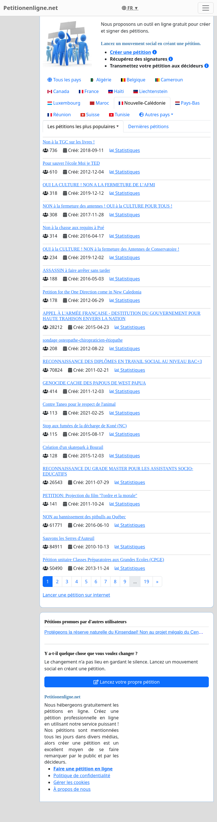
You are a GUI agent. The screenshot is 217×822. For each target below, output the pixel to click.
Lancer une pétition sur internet (76, 595)
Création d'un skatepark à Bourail (73, 447)
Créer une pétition (130, 52)
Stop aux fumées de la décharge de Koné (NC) (85, 425)
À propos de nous (72, 789)
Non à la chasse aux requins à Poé (73, 227)
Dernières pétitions (148, 126)
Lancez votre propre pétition (127, 682)
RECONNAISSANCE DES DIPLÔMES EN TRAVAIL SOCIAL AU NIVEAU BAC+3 (122, 361)
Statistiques (125, 150)
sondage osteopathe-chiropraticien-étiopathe (83, 340)
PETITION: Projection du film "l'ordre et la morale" (90, 495)
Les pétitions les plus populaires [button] (81, 126)
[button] (156, 115)
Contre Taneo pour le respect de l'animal (79, 404)
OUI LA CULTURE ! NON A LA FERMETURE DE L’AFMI (99, 184)
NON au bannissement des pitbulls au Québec (84, 516)
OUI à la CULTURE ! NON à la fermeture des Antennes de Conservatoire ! (111, 249)
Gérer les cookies (71, 782)
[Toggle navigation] (206, 8)
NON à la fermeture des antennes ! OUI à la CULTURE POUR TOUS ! (107, 206)
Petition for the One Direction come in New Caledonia (92, 292)
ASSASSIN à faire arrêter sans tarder (76, 270)
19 (146, 581)
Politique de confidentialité (81, 775)
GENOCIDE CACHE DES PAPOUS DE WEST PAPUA (94, 383)
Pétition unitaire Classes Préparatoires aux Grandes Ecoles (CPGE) (103, 559)
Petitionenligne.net (30, 8)
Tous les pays (64, 80)
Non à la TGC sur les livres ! (69, 142)
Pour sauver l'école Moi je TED (71, 163)
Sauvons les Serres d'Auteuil (68, 538)
